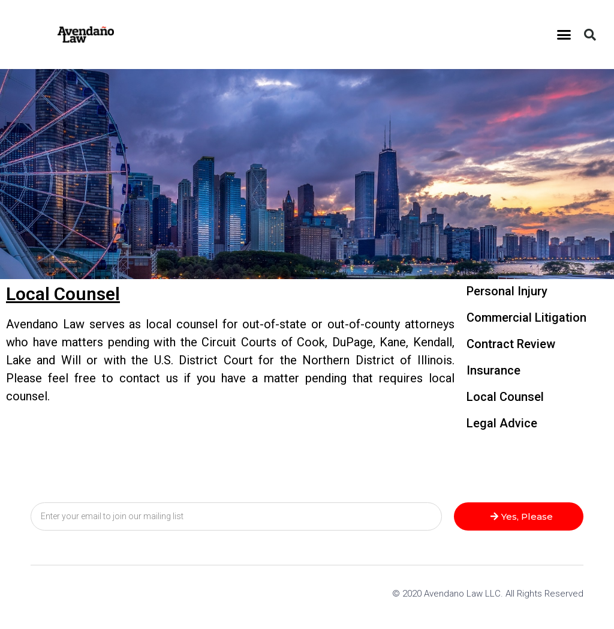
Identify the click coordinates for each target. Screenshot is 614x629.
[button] (564, 34)
